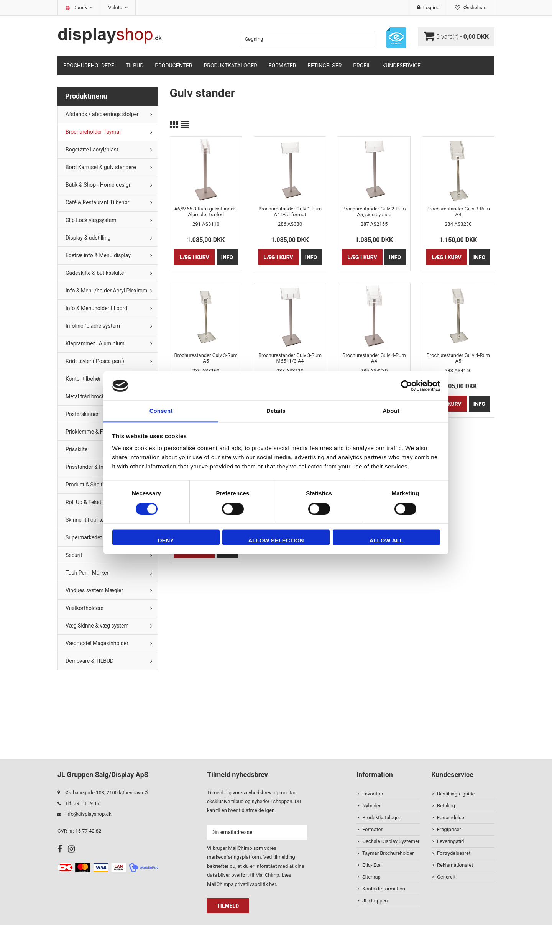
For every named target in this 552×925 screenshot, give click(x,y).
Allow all (386, 540)
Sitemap (371, 877)
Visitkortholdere (85, 608)
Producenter (173, 65)
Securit (74, 555)
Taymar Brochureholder (388, 853)
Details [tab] (276, 411)
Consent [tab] (161, 411)
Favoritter (372, 794)
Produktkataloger (230, 65)
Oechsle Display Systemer (390, 841)
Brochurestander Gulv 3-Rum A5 (206, 358)
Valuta (118, 7)
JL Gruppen (375, 901)
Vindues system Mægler (94, 590)
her (272, 884)
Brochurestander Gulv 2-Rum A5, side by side (374, 211)
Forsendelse (450, 817)
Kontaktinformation (383, 889)
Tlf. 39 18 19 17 (82, 803)
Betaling (446, 805)
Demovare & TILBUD (89, 661)
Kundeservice (401, 65)
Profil (362, 65)
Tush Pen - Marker (87, 573)
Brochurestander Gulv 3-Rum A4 (458, 211)
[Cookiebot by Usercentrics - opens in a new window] (406, 385)
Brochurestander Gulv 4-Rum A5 (458, 358)
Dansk (82, 7)
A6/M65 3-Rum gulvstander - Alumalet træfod (206, 211)
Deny (166, 540)
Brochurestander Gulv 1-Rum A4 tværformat (290, 211)
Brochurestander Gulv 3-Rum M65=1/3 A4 (290, 358)
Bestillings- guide (456, 794)
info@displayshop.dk (88, 814)
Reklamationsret (455, 865)
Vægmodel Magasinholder (97, 643)
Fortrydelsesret (453, 853)
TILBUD (135, 65)
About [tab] (391, 411)
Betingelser (324, 65)
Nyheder (371, 805)
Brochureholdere (88, 65)
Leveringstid (450, 841)
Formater (282, 65)
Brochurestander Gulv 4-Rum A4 (374, 358)
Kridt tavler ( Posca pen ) (95, 361)
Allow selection (276, 540)
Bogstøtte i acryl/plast (92, 149)
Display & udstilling (88, 238)
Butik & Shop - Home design (99, 185)
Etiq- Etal (372, 865)
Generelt (446, 877)
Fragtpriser (449, 829)
